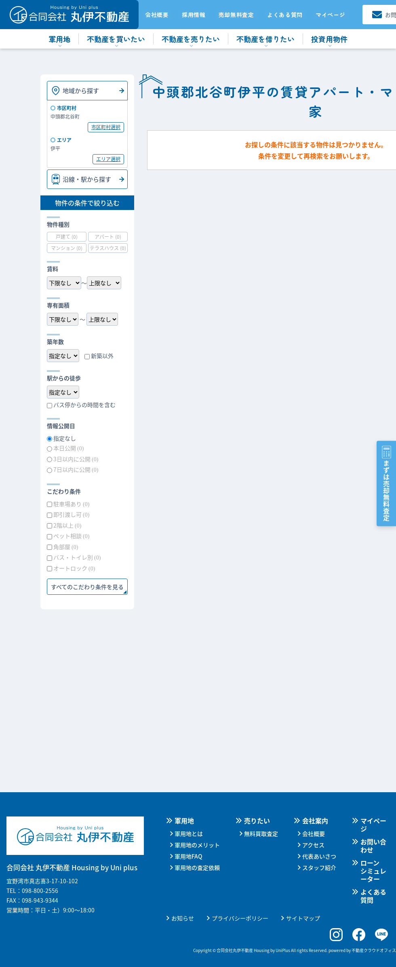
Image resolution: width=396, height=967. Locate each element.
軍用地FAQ (188, 856)
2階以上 (67, 525)
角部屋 (65, 547)
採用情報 (194, 15)
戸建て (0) (67, 236)
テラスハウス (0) (108, 247)
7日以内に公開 (75, 469)
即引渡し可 (71, 514)
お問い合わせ (373, 846)
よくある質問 (285, 15)
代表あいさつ (319, 856)
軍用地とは (189, 833)
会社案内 (315, 820)
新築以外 (102, 356)
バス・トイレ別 (77, 557)
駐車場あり (71, 504)
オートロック (74, 568)
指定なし (64, 438)
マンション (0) (66, 247)
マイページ (330, 15)
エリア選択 (108, 158)
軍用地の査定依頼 (197, 867)
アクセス (313, 845)
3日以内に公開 (75, 459)
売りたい (257, 820)
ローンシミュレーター (373, 871)
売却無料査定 (236, 15)
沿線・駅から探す (87, 179)
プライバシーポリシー (240, 918)
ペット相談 (71, 536)
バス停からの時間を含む (84, 405)
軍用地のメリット (197, 845)
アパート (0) (108, 236)
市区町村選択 (105, 126)
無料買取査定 (261, 833)
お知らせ (182, 918)
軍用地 (184, 820)
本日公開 (68, 448)
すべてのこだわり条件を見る (87, 587)
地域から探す (81, 90)
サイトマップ (303, 918)
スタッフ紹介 (319, 867)
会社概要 (157, 15)
